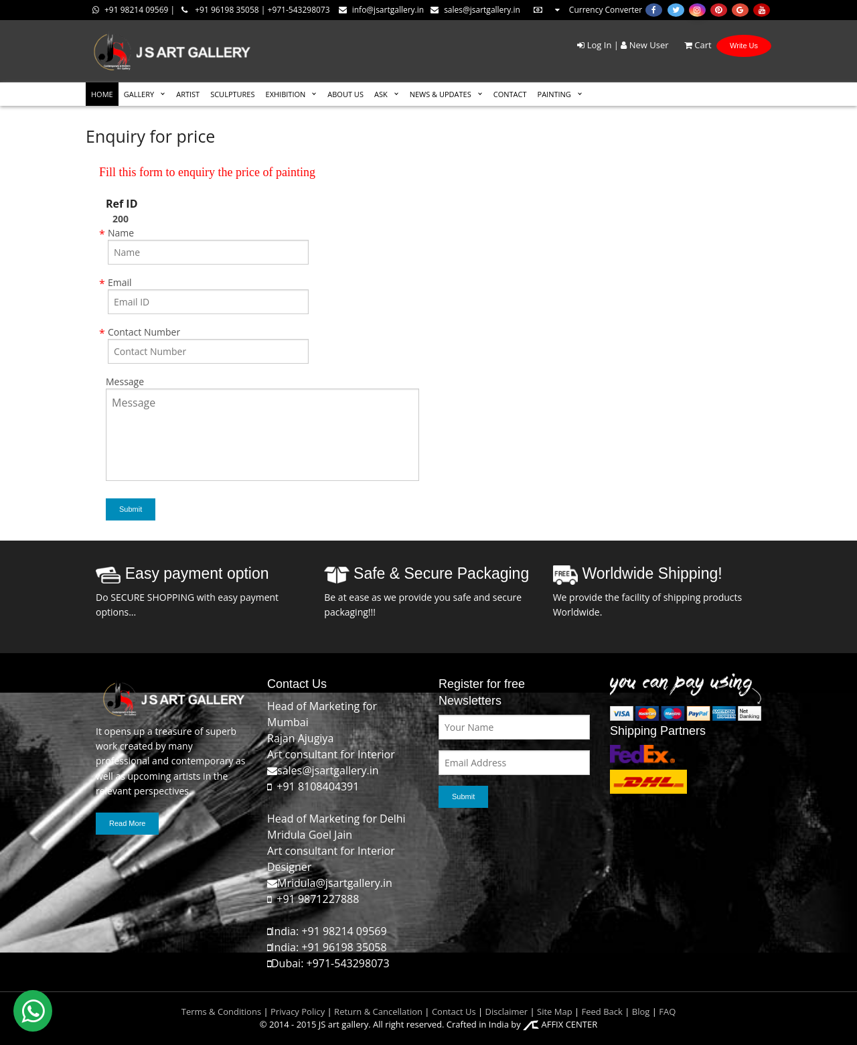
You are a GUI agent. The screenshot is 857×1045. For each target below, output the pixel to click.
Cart (691, 45)
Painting (554, 94)
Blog (641, 1011)
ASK (381, 94)
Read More (127, 823)
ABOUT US (345, 94)
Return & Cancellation (378, 1011)
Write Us (744, 46)
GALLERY (139, 94)
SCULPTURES (232, 94)
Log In (594, 45)
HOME (102, 94)
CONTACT (510, 94)
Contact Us (454, 1011)
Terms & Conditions (221, 1011)
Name (121, 232)
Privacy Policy (297, 1011)
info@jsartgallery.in (381, 9)
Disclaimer (505, 1011)
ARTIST (188, 94)
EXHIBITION (286, 94)
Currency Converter (587, 9)
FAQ (667, 1011)
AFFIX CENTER (560, 1024)
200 (120, 218)
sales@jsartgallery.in (475, 9)
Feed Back (602, 1011)
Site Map (553, 1011)
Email (120, 282)
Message (125, 381)
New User (644, 45)
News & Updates (440, 94)
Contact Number (144, 332)
